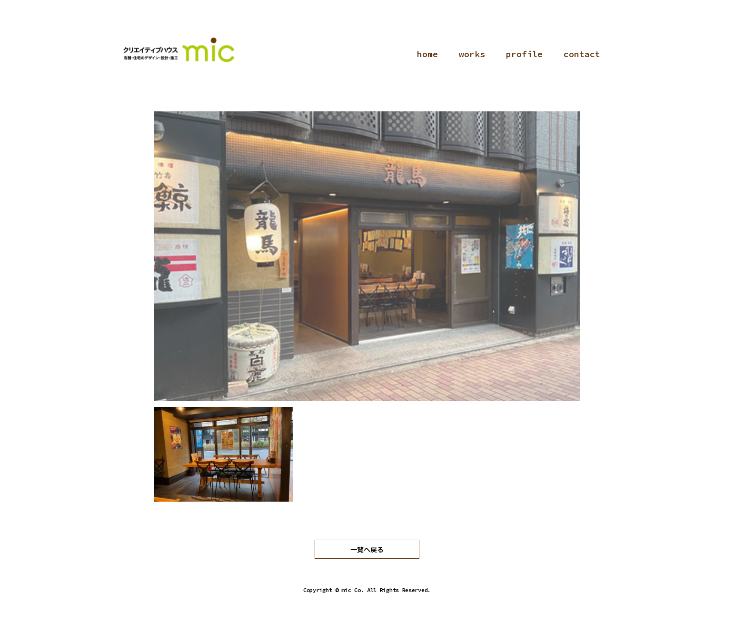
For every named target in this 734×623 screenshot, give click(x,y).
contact (582, 54)
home (427, 54)
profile (524, 54)
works (472, 54)
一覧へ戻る (367, 549)
